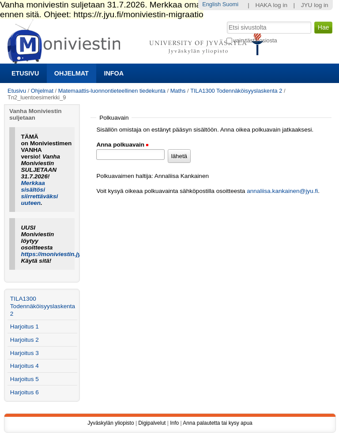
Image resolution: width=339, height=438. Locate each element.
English (211, 4)
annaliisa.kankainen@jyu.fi (282, 191)
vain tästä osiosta (255, 40)
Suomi (230, 4)
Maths (178, 90)
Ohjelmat (71, 73)
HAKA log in (271, 5)
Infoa (114, 73)
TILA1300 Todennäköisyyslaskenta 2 (236, 90)
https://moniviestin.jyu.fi (55, 254)
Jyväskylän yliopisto (110, 423)
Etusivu (25, 73)
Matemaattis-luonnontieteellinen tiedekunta (112, 90)
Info (174, 423)
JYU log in (314, 5)
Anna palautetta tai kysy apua (217, 423)
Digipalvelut (152, 423)
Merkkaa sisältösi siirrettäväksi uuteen (39, 193)
